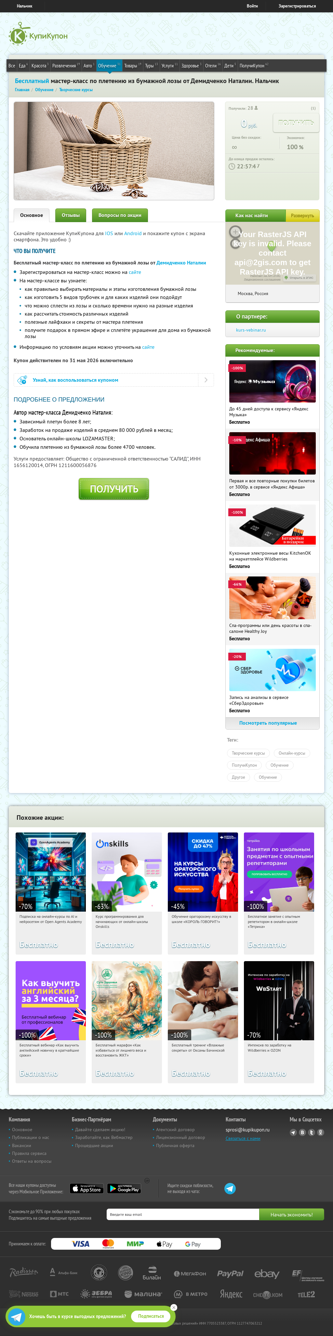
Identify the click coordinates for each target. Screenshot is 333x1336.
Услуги (170, 65)
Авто (89, 65)
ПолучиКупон (254, 65)
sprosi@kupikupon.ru (248, 1130)
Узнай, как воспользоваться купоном (75, 380)
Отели (213, 65)
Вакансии (21, 1145)
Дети (230, 65)
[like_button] (306, 108)
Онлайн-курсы (292, 753)
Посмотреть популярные (272, 722)
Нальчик (24, 6)
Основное (31, 215)
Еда (23, 65)
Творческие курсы (248, 753)
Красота (40, 65)
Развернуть (302, 216)
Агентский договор (175, 1129)
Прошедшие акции (94, 1145)
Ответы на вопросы (31, 1161)
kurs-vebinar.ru (251, 330)
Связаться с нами (243, 1138)
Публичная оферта (175, 1145)
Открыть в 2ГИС (301, 277)
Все (11, 65)
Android (133, 233)
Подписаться (151, 1316)
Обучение (109, 65)
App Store (87, 1188)
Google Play (124, 1188)
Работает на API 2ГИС (265, 275)
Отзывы (71, 215)
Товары (132, 65)
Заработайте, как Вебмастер (104, 1137)
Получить (114, 489)
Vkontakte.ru (302, 1132)
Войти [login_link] (252, 6)
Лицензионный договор (180, 1137)
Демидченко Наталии (181, 262)
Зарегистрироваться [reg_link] (297, 6)
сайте (135, 272)
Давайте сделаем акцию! (100, 1129)
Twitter (311, 1132)
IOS (109, 233)
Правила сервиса (29, 1153)
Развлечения (66, 65)
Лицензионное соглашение (262, 279)
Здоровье (191, 65)
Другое (238, 777)
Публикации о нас (30, 1137)
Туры (151, 65)
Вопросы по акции (120, 215)
